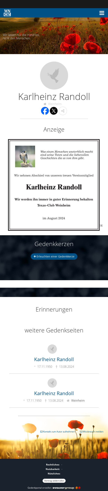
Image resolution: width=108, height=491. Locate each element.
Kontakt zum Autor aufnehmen (57, 431)
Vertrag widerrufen (54, 480)
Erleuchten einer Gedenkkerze (54, 256)
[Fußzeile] (54, 472)
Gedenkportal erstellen (54, 487)
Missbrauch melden (91, 431)
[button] (102, 13)
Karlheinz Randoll (54, 359)
